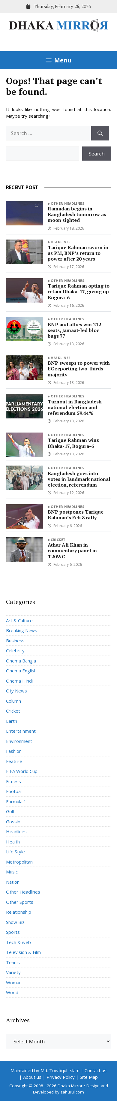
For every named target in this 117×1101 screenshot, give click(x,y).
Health (13, 842)
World (12, 992)
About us (32, 1077)
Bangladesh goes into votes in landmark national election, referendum (79, 479)
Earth (11, 721)
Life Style (15, 852)
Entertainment (21, 731)
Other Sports (19, 902)
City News (16, 691)
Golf (10, 811)
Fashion (14, 751)
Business (15, 641)
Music (12, 872)
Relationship (18, 912)
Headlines (61, 242)
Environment (19, 741)
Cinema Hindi (19, 681)
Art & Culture (19, 620)
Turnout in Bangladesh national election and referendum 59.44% (75, 407)
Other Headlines (68, 203)
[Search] (100, 133)
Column (13, 701)
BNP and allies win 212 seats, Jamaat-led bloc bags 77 (74, 330)
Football (14, 791)
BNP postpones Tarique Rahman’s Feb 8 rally (76, 514)
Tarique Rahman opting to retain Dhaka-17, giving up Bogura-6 (79, 291)
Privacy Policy (60, 1077)
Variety (13, 972)
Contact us (95, 1070)
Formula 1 (16, 801)
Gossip (13, 822)
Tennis (13, 962)
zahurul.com (72, 1092)
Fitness (13, 781)
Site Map (89, 1077)
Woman (14, 982)
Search (96, 153)
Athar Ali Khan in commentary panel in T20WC (72, 550)
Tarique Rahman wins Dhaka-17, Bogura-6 (73, 443)
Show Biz (15, 922)
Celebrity (15, 650)
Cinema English (21, 671)
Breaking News (21, 630)
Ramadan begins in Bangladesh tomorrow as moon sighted (77, 214)
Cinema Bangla (21, 661)
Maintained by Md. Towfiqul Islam (45, 1070)
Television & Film (23, 952)
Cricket (58, 539)
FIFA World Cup (22, 771)
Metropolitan (19, 862)
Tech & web (18, 942)
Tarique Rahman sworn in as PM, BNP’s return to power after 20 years (78, 253)
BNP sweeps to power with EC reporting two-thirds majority (79, 369)
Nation (13, 882)
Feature (14, 761)
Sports (13, 932)
